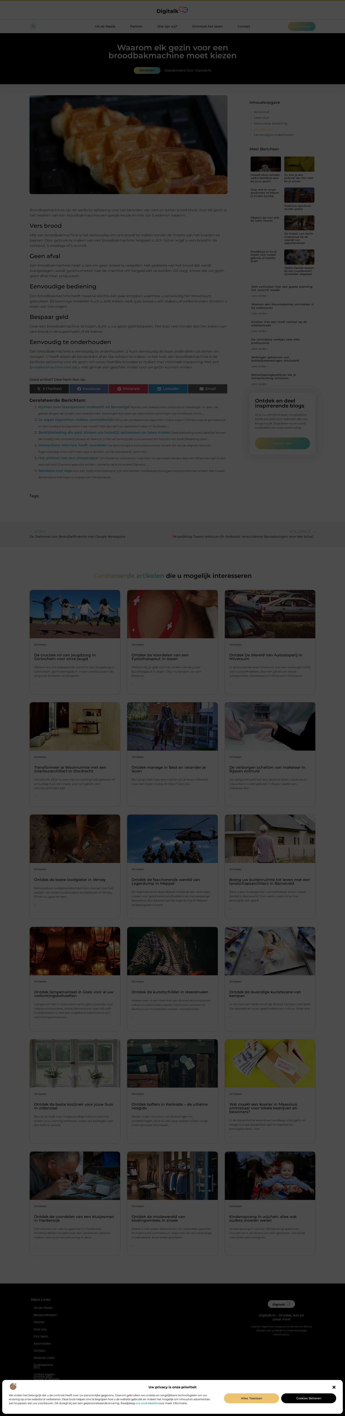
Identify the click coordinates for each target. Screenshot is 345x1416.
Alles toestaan (251, 1398)
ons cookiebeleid (146, 1403)
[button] (334, 1387)
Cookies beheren (308, 1398)
